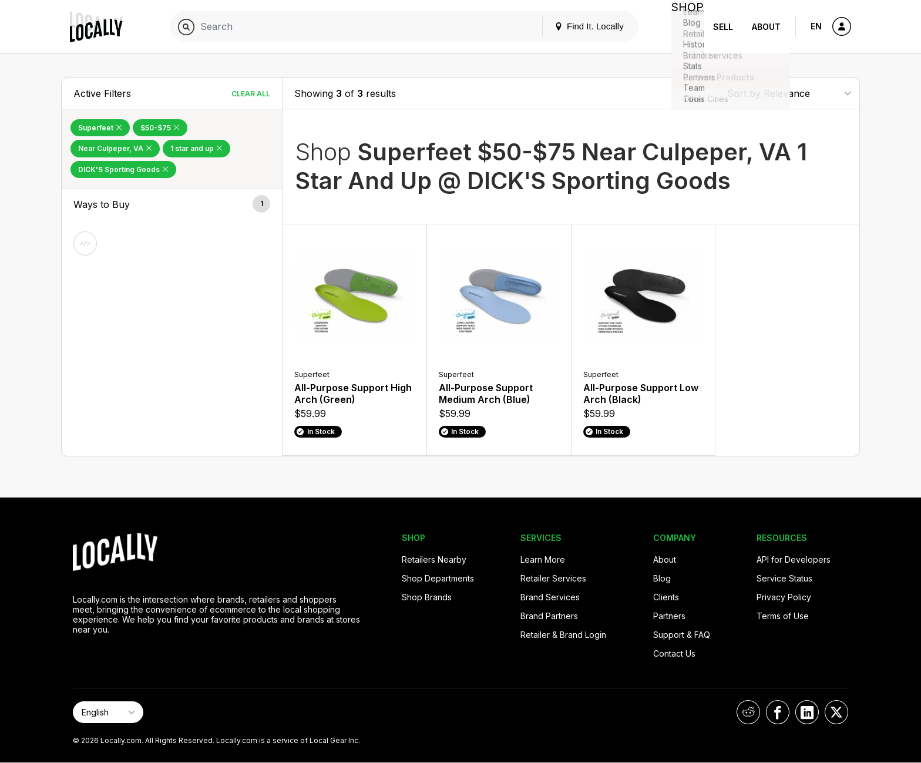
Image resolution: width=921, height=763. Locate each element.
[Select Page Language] (108, 712)
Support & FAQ (681, 635)
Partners (669, 616)
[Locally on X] (836, 712)
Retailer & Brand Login (563, 635)
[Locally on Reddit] (748, 712)
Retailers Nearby (434, 559)
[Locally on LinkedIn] (807, 712)
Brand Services (550, 597)
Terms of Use (783, 616)
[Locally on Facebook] (777, 712)
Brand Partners (549, 616)
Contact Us (674, 653)
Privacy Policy (784, 597)
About (766, 27)
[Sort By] (788, 93)
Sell (723, 27)
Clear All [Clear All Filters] (250, 93)
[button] (172, 204)
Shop (682, 27)
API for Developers (794, 559)
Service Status (784, 578)
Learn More (542, 559)
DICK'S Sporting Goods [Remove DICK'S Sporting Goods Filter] (123, 169)
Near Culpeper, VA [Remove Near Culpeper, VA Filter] (115, 148)
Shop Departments (438, 578)
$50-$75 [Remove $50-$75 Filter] (160, 127)
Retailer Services (553, 578)
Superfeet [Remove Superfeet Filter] (100, 127)
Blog (662, 578)
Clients (666, 597)
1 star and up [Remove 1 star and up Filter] (196, 148)
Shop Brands (427, 597)
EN (816, 26)
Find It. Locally (579, 26)
